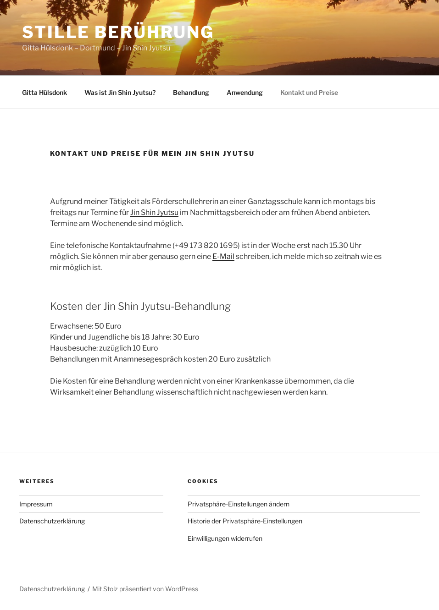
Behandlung (191, 92)
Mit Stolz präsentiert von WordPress (145, 589)
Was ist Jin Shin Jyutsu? (120, 92)
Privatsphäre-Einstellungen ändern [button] (238, 504)
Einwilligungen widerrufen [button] (225, 538)
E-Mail (223, 256)
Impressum (36, 504)
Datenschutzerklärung (52, 521)
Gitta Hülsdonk (44, 92)
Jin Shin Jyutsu (154, 212)
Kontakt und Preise (309, 92)
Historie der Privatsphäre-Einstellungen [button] (245, 521)
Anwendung (245, 92)
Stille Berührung (118, 32)
